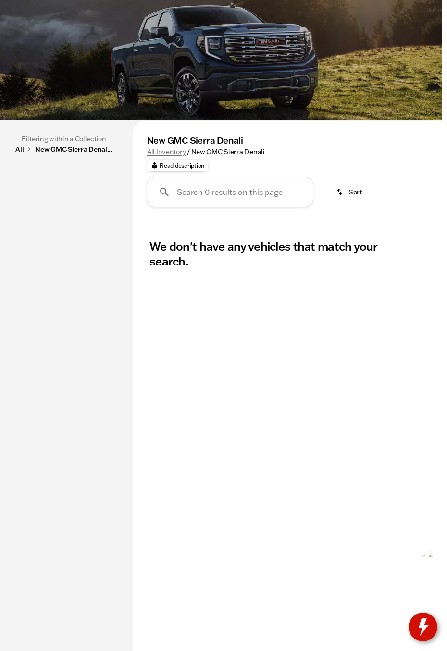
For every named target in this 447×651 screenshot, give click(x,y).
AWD (406, 191)
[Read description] (177, 257)
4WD (364, 191)
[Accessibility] (26, 7)
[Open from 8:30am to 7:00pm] (335, 7)
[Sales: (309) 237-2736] (248, 7)
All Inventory (166, 242)
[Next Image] (431, 191)
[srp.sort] (350, 283)
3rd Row (316, 191)
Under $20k (256, 191)
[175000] (90, 306)
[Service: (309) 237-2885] (117, 7)
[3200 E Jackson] (411, 7)
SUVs (201, 191)
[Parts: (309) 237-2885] (185, 7)
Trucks (155, 191)
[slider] (19, 257)
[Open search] (327, 32)
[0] (31, 306)
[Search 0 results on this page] (230, 283)
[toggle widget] (423, 627)
